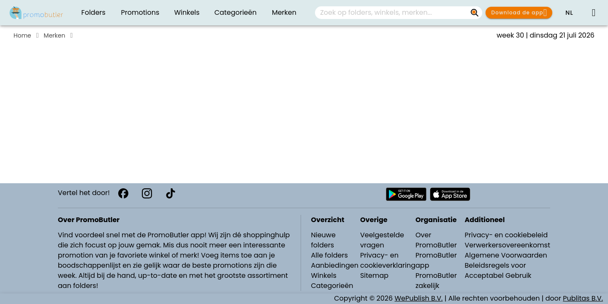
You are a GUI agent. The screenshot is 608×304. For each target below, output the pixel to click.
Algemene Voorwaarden (505, 255)
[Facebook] (123, 193)
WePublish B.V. (419, 298)
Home (22, 35)
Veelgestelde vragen (382, 240)
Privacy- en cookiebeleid (506, 235)
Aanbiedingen (334, 265)
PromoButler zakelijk (436, 280)
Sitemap (374, 275)
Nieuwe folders (323, 240)
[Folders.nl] (36, 13)
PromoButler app (436, 260)
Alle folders (329, 255)
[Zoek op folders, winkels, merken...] (474, 12)
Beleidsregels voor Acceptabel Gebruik (497, 270)
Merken (54, 35)
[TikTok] (170, 193)
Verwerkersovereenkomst (507, 245)
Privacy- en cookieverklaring (387, 260)
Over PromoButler (436, 240)
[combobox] (398, 12)
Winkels (324, 275)
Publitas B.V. (583, 298)
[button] (569, 12)
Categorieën (332, 285)
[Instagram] (146, 193)
